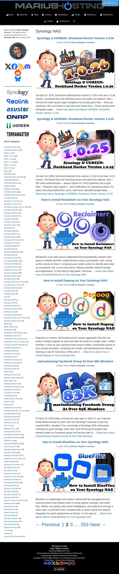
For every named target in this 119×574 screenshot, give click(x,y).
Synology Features (11, 518)
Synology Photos (10, 467)
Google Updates (10, 461)
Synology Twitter (10, 366)
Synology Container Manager (14, 345)
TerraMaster (8, 330)
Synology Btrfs (9, 255)
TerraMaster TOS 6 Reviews (14, 339)
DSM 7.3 (7, 153)
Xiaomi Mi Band (10, 512)
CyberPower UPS (10, 447)
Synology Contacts (11, 473)
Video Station (9, 381)
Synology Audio (9, 509)
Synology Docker (10, 150)
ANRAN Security (10, 423)
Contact (46, 15)
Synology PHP (9, 506)
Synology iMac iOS (11, 432)
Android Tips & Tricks (12, 399)
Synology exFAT (10, 300)
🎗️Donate (110, 3)
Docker (48, 21)
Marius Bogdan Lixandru (59, 548)
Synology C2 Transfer (12, 201)
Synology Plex (9, 249)
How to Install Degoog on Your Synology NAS (75, 280)
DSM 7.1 (7, 165)
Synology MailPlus (11, 234)
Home (9, 15)
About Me (22, 15)
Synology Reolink (10, 375)
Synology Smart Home (12, 285)
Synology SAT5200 (11, 494)
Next (98, 524)
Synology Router (10, 279)
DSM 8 (6, 171)
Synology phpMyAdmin (12, 449)
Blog (34, 15)
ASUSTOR (8, 174)
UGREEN (7, 186)
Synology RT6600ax (11, 261)
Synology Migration (11, 414)
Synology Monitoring (11, 315)
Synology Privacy (10, 225)
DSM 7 (6, 168)
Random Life (8, 441)
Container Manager (11, 348)
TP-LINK (7, 530)
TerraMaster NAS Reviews (13, 333)
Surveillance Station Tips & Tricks (16, 207)
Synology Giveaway (11, 479)
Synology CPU (9, 470)
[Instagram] (73, 563)
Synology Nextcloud (11, 384)
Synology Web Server (12, 455)
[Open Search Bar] (74, 21)
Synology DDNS (10, 485)
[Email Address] (65, 563)
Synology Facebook (11, 309)
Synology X (8, 228)
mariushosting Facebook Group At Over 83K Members (75, 361)
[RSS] (57, 563)
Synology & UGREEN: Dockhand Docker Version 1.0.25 (75, 118)
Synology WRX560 (11, 264)
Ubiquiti (7, 533)
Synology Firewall (10, 222)
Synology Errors (10, 429)
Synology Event (9, 312)
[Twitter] (53, 563)
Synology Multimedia (11, 482)
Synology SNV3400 (11, 258)
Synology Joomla (10, 420)
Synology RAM (9, 491)
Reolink (7, 372)
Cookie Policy (49, 560)
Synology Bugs (9, 515)
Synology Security (10, 267)
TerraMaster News (10, 336)
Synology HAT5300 (11, 488)
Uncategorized (9, 396)
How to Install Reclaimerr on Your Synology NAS (75, 199)
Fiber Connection (10, 524)
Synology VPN (9, 303)
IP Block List (63, 21)
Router (76, 15)
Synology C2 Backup (11, 363)
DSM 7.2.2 (8, 156)
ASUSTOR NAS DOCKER (13, 177)
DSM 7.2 (7, 159)
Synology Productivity (12, 438)
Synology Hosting (10, 453)
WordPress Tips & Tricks (13, 459)
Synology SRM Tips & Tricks (14, 282)
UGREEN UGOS (10, 192)
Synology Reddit (10, 231)
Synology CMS (9, 219)
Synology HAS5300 (11, 216)
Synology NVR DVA (11, 210)
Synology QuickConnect (13, 321)
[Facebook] (49, 563)
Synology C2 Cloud (11, 408)
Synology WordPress (11, 443)
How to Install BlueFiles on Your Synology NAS (75, 442)
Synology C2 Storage (12, 360)
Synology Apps (9, 198)
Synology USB (9, 357)
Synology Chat (9, 294)
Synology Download (11, 288)
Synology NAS (9, 147)
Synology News (9, 503)
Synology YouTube (11, 243)
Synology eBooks (10, 246)
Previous (48, 524)
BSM (6, 297)
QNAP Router (9, 327)
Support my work (60, 546)
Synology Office (10, 291)
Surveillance (61, 15)
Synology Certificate (11, 213)
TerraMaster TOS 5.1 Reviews (15, 342)
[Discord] (45, 563)
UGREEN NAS (9, 189)
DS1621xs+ (90, 15)
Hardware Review (10, 527)
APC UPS (7, 426)
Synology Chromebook (12, 465)
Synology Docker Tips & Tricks (15, 318)
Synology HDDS (10, 351)
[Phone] (61, 563)
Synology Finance (10, 354)
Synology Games (10, 369)
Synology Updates (10, 273)
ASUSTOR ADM (10, 180)
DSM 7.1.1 (8, 162)
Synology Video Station (12, 378)
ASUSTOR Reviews (11, 183)
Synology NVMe (10, 497)
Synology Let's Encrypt (12, 476)
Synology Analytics (11, 306)
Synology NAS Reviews (12, 536)
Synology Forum (10, 393)
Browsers (7, 405)
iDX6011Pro (106, 15)
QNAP (6, 324)
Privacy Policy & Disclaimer (65, 560)
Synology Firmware (11, 270)
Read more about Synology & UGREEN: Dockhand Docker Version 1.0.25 (74, 193)
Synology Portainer (11, 204)
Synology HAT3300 (11, 390)
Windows (7, 402)
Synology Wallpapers (12, 252)
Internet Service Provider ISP (14, 500)
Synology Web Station (12, 387)
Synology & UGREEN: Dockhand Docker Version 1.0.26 (75, 38)
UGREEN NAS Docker (12, 195)
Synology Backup (10, 417)
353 (85, 524)
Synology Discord (10, 237)
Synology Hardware (11, 521)
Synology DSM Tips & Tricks (14, 411)
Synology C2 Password (12, 240)
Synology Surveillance (12, 435)
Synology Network (10, 276)
